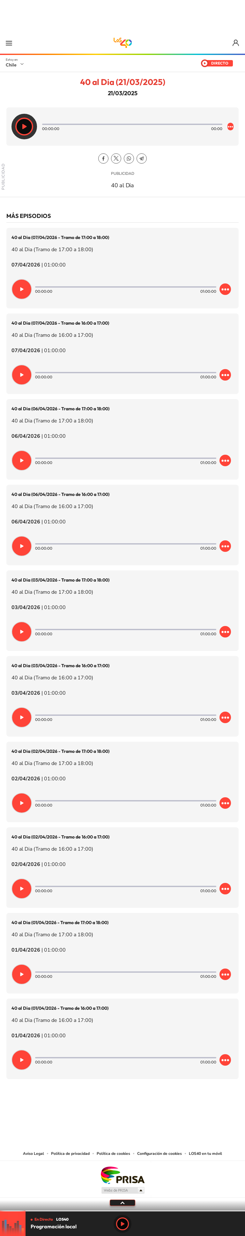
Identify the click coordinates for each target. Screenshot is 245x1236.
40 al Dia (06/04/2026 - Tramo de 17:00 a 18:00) (60, 409)
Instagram (97, 1111)
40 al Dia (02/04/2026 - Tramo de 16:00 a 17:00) (60, 837)
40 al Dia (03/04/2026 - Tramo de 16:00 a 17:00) (60, 665)
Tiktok (84, 1111)
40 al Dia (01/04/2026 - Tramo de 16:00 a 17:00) (59, 1008)
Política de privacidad (70, 1153)
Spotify (148, 1111)
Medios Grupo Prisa (122, 1190)
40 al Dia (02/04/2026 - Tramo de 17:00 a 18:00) (60, 751)
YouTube (110, 1111)
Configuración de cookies (159, 1153)
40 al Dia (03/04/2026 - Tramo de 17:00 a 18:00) (60, 580)
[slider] (122, 1210)
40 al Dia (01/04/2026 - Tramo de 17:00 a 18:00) (59, 922)
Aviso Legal (33, 1153)
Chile (11, 65)
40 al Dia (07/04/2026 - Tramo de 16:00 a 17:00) (60, 323)
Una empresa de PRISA (122, 1175)
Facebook (103, 158)
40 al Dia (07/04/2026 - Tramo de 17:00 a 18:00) (60, 237)
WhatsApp (129, 158)
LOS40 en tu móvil (205, 1153)
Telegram (142, 158)
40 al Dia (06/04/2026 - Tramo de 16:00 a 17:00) (60, 494)
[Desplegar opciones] (230, 126)
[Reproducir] (24, 126)
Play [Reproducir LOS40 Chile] (122, 1224)
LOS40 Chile (122, 43)
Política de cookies (113, 1153)
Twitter (116, 158)
